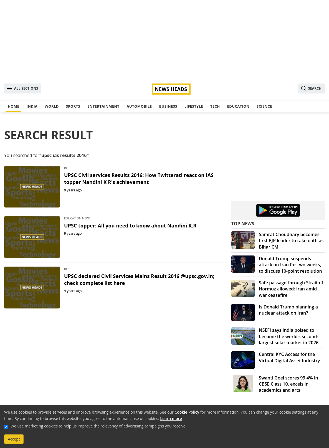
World (52, 106)
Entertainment (103, 106)
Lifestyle (193, 106)
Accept (14, 439)
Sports (73, 106)
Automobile (139, 106)
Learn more (171, 418)
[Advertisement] (164, 39)
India (31, 106)
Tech (215, 106)
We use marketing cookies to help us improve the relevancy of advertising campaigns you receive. (98, 426)
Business (168, 106)
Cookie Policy (186, 412)
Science (264, 106)
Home (13, 106)
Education (238, 106)
